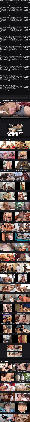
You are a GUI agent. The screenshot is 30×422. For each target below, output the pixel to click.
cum (22, 119)
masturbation (26, 119)
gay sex (10, 119)
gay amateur (6, 119)
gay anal (18, 119)
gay (1, 119)
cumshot (10, 121)
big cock (2, 121)
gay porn (14, 119)
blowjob (6, 121)
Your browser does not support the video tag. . (15, 110)
